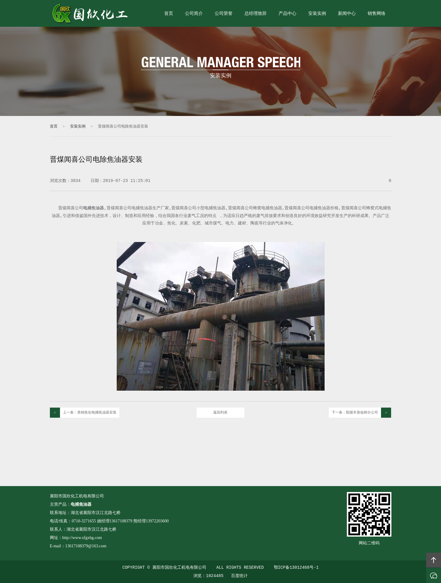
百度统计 (239, 575)
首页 (168, 13)
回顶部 (433, 560)
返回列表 (220, 413)
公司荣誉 (224, 13)
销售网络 (376, 13)
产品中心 (287, 13)
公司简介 (194, 13)
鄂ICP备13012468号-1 (296, 567)
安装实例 (317, 13)
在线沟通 (433, 575)
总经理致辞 (255, 13)
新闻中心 (347, 13)
